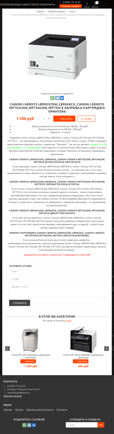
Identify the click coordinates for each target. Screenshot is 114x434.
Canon (68, 320)
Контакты (49, 4)
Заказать (66, 118)
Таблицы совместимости (26, 4)
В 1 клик (86, 118)
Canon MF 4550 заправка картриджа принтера (83, 355)
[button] (7, 348)
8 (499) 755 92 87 (69, 2)
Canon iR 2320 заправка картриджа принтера (30, 355)
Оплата (4, 4)
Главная (7, 408)
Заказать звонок (70, 6)
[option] (57, 57)
